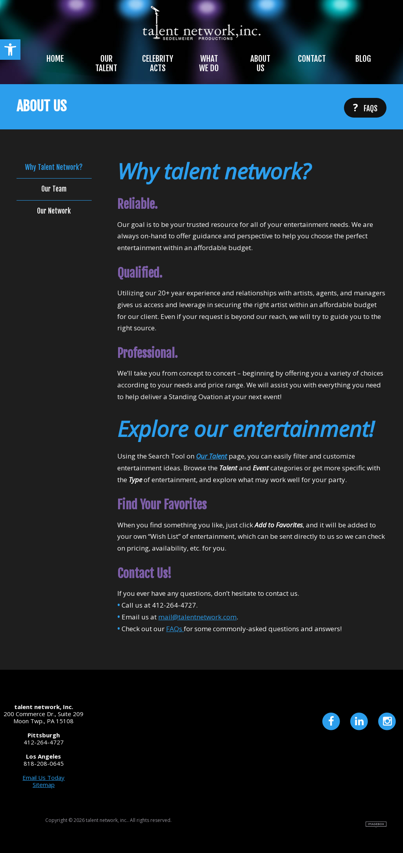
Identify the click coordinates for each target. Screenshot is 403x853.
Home (55, 58)
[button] (10, 49)
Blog (363, 58)
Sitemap (44, 785)
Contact (312, 58)
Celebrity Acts (157, 63)
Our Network (54, 211)
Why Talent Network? (54, 167)
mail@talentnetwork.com (197, 616)
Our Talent (106, 63)
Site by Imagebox (376, 824)
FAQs (365, 107)
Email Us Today (43, 777)
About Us (260, 63)
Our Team (54, 189)
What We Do (209, 63)
